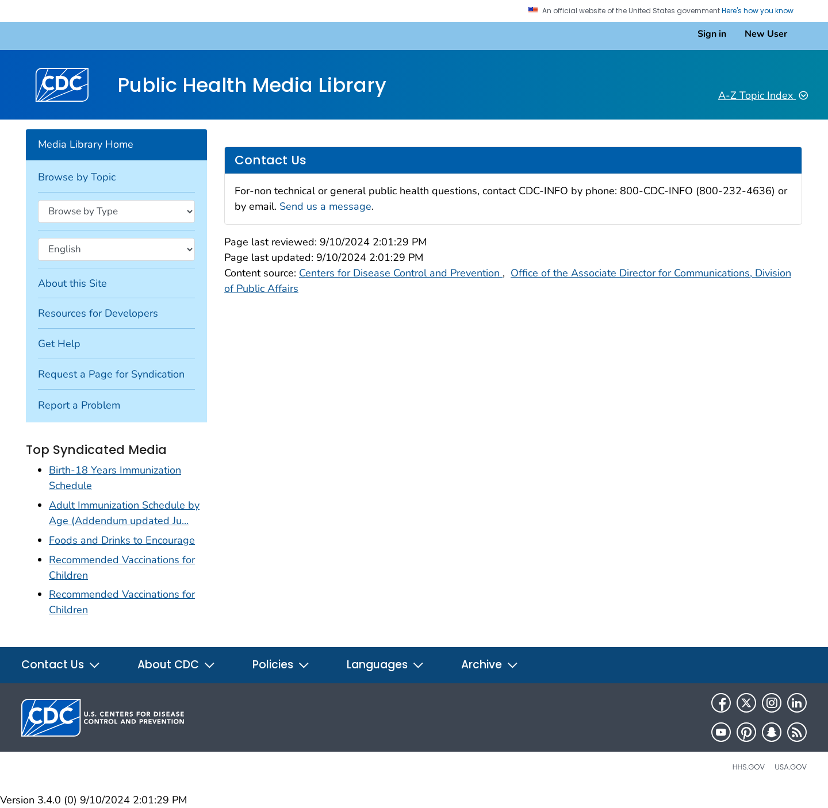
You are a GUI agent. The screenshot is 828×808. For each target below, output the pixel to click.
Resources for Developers (98, 313)
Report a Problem (79, 405)
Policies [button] (281, 664)
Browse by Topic (77, 177)
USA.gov (791, 766)
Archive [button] (490, 664)
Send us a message (325, 206)
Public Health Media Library (251, 84)
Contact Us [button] (61, 664)
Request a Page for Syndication (111, 374)
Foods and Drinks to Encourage (122, 540)
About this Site (72, 283)
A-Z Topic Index (763, 95)
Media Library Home (85, 144)
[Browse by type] (116, 211)
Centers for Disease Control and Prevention (401, 273)
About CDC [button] (176, 664)
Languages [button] (385, 664)
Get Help (59, 344)
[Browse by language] (116, 249)
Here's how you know (762, 11)
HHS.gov (749, 766)
